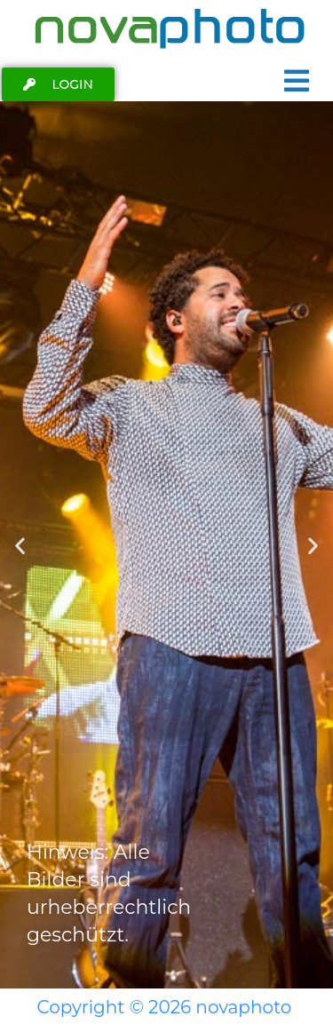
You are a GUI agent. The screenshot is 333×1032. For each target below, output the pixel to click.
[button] (20, 545)
